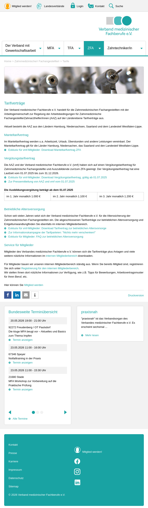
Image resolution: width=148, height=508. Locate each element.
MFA (50, 48)
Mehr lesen (92, 335)
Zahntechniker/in (119, 48)
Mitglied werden (33, 285)
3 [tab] (42, 412)
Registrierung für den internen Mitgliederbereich (49, 268)
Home (7, 61)
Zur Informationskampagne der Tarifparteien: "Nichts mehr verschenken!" (52, 232)
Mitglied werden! (92, 451)
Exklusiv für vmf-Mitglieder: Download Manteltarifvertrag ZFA (44, 149)
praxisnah (89, 312)
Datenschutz (16, 478)
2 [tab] (38, 412)
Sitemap (14, 486)
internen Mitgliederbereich (61, 255)
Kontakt (13, 444)
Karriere (13, 461)
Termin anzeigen (22, 339)
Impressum (15, 469)
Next (65, 412)
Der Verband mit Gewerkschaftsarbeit (20, 48)
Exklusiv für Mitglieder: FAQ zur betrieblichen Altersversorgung (45, 236)
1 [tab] (33, 412)
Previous (10, 412)
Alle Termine (20, 418)
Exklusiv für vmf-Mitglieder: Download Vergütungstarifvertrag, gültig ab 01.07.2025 (57, 177)
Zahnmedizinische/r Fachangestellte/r (37, 61)
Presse (13, 453)
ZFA (91, 48)
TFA (70, 48)
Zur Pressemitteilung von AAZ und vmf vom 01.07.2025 (41, 181)
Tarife (65, 61)
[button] (7, 295)
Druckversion (136, 295)
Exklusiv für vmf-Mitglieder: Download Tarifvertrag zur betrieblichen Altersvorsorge (57, 228)
